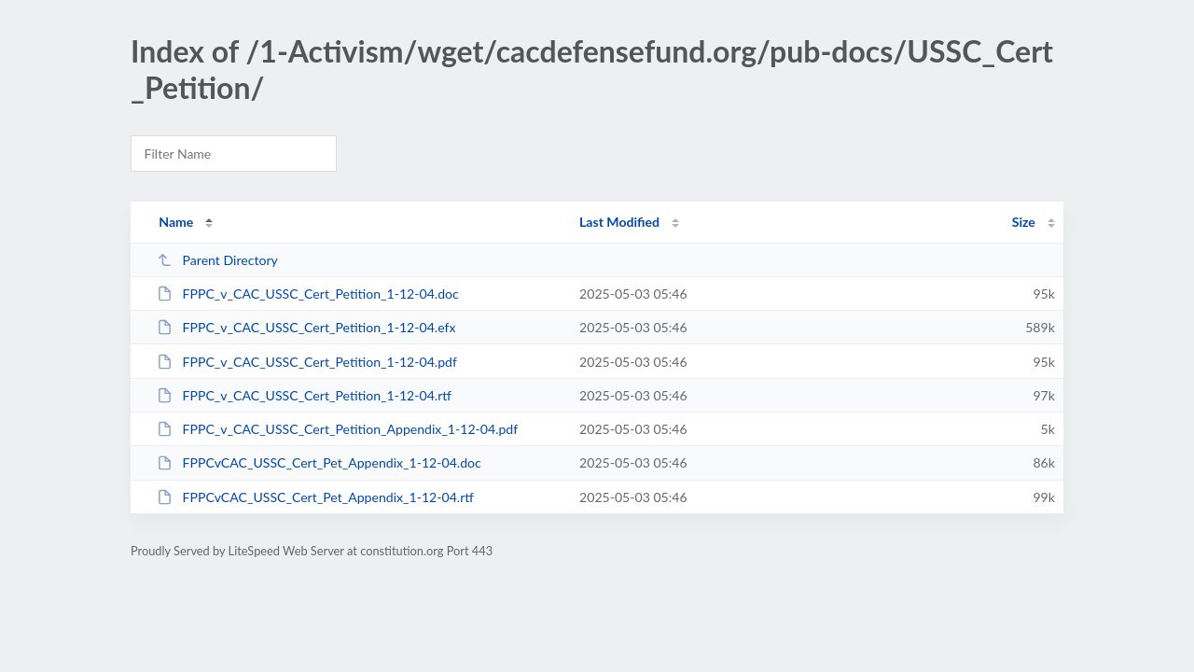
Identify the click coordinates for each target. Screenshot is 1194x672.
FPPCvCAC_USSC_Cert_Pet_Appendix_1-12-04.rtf (315, 497)
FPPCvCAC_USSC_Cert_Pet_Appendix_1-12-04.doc (319, 462)
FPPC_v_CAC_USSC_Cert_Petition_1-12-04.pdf (307, 362)
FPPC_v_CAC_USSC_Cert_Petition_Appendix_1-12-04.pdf (337, 429)
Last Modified (619, 222)
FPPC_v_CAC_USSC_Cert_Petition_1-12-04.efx (306, 327)
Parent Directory (217, 260)
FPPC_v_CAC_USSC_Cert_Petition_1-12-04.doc (308, 293)
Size (1023, 222)
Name (176, 222)
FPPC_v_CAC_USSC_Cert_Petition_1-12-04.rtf (304, 395)
